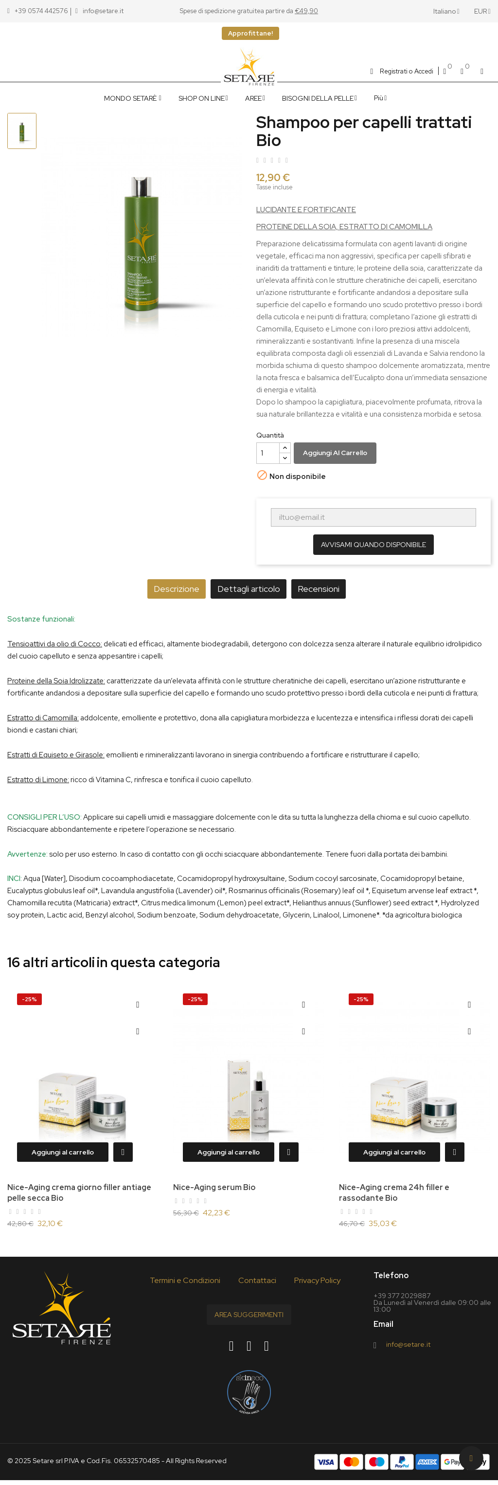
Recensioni (335, 588)
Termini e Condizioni (185, 1285)
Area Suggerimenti (249, 1319)
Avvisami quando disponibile (373, 544)
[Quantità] (268, 453)
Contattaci (257, 1285)
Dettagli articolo (248, 588)
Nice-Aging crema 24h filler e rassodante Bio (394, 1192)
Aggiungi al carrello (335, 452)
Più (378, 97)
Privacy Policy (317, 1285)
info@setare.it (408, 1349)
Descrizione (160, 588)
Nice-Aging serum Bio (214, 1187)
